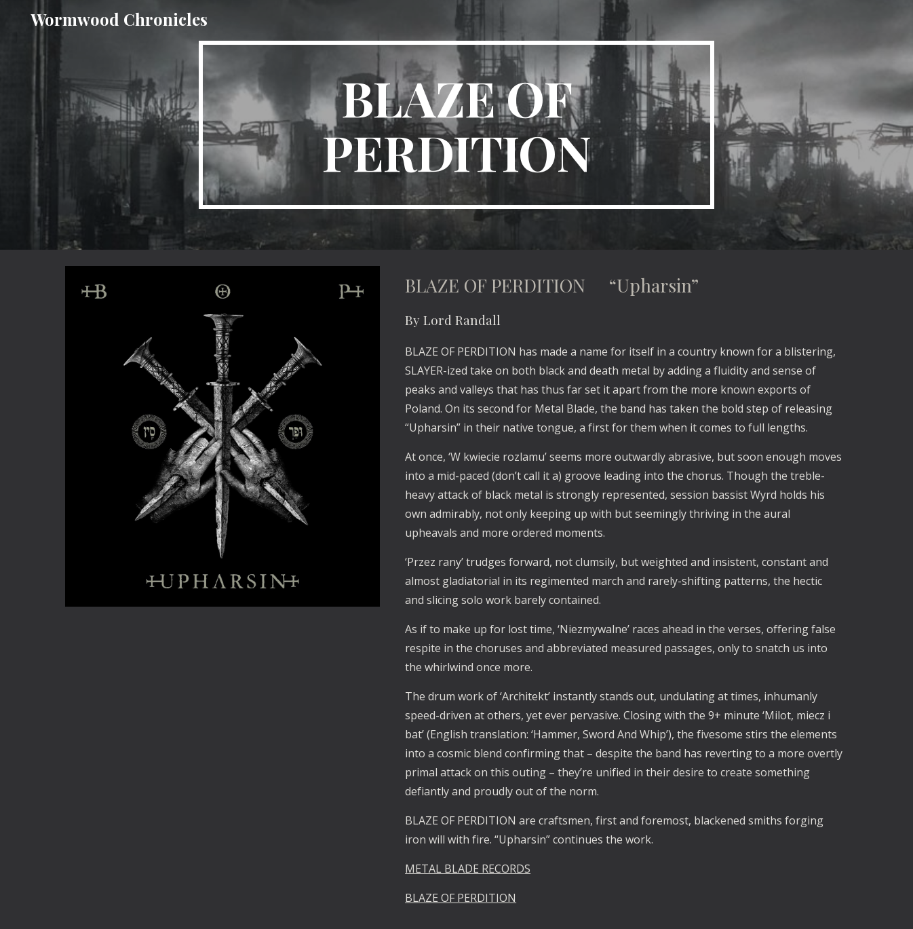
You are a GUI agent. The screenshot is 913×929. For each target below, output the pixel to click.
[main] (456, 125)
